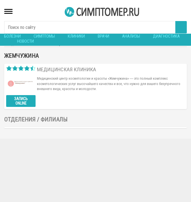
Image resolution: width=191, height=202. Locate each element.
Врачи (103, 36)
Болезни (12, 36)
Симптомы (44, 36)
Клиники (76, 36)
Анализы (131, 36)
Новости (25, 41)
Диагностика (166, 36)
